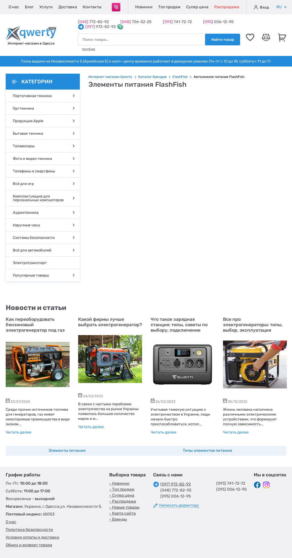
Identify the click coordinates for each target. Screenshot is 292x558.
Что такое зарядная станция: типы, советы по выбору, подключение (179, 325)
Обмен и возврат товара (29, 545)
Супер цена (197, 7)
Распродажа (226, 7)
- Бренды (118, 519)
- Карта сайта (122, 513)
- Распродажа (122, 501)
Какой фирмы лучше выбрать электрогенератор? (110, 322)
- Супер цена (121, 495)
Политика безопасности (29, 529)
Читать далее (18, 432)
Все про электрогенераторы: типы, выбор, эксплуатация (253, 325)
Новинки (144, 7)
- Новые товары (124, 507)
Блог (29, 7)
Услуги (46, 7)
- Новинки (119, 483)
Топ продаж (169, 7)
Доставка (67, 7)
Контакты (92, 7)
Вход (261, 7)
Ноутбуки (88, 49)
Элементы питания (67, 450)
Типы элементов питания (207, 450)
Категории (32, 81)
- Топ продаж (121, 489)
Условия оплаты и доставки (32, 537)
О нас (14, 7)
